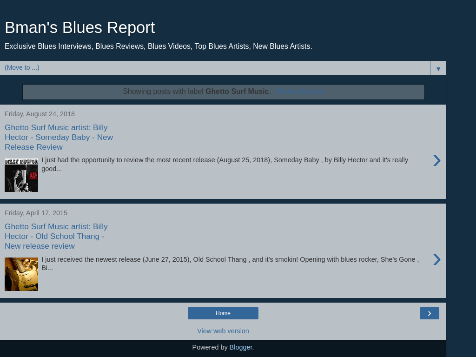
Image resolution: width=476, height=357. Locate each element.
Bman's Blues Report (80, 27)
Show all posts (300, 91)
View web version (223, 331)
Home (223, 313)
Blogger (241, 347)
